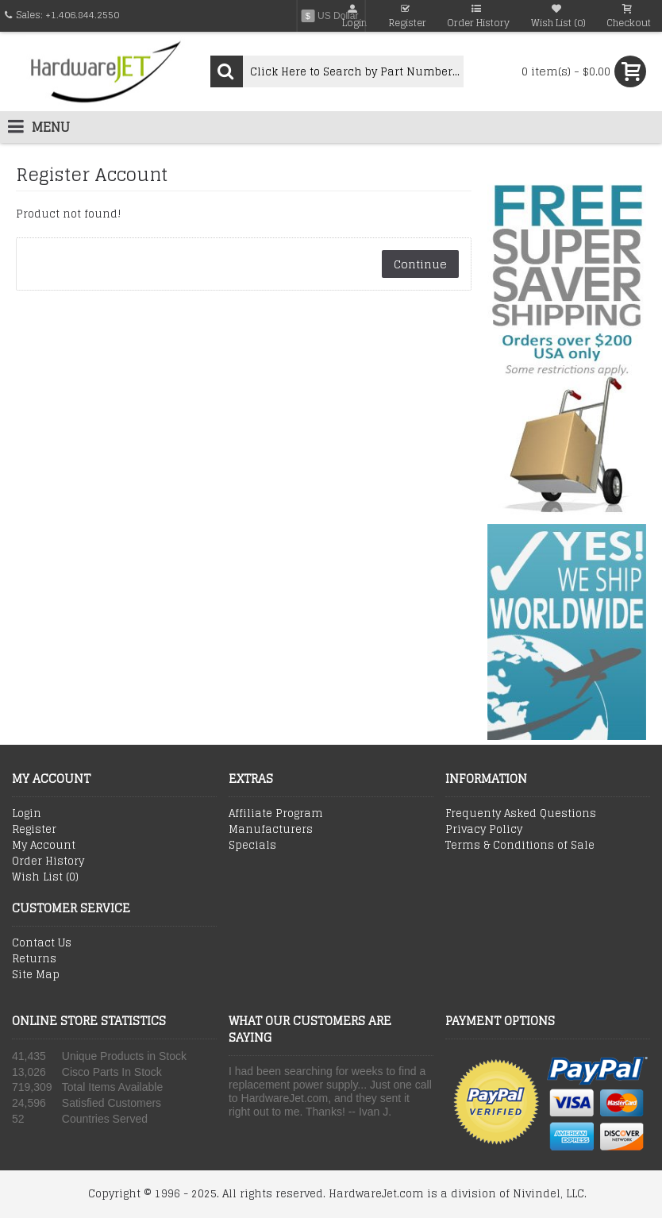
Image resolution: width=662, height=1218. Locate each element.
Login (26, 814)
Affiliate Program (276, 814)
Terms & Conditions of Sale (520, 845)
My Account (43, 845)
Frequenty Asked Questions (520, 814)
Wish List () (45, 877)
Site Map (36, 975)
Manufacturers (271, 830)
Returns (34, 959)
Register (34, 830)
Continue (420, 264)
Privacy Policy (483, 830)
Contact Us (41, 943)
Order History (48, 861)
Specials (252, 845)
